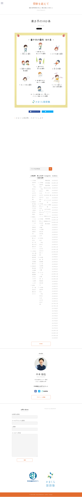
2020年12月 (54, 217)
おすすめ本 (47, 213)
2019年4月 (55, 264)
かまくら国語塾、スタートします (30, 118)
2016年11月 (54, 333)
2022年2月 (55, 205)
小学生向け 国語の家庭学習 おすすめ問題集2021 (34, 259)
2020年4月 (55, 237)
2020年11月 (54, 219)
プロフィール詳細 (41, 397)
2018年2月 (55, 298)
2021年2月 (55, 215)
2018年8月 (55, 283)
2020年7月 (55, 229)
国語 (47, 192)
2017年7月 (55, 313)
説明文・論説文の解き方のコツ (34, 291)
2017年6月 (55, 315)
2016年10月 (54, 335)
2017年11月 (54, 306)
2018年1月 (55, 301)
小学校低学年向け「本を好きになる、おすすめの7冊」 (41, 298)
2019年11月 (54, 249)
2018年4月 (55, 293)
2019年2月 (55, 269)
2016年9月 (55, 338)
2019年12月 (54, 247)
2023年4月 (55, 190)
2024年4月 (55, 185)
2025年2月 (55, 180)
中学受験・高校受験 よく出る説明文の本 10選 (41, 266)
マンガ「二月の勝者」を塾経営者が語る (41, 281)
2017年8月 (55, 310)
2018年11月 (54, 276)
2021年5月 (55, 210)
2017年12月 (54, 303)
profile (46, 494)
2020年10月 (54, 222)
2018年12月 (54, 274)
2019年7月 (55, 259)
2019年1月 (55, 271)
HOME (41, 343)
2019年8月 (55, 256)
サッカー (47, 195)
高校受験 (47, 185)
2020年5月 (55, 234)
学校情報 (47, 225)
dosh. (47, 201)
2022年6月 (55, 200)
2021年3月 (55, 212)
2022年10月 (54, 195)
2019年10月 (54, 251)
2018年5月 (55, 291)
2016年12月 (54, 330)
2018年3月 (55, 296)
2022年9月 (55, 197)
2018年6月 (55, 288)
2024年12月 (54, 183)
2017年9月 (55, 308)
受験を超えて (41, 3)
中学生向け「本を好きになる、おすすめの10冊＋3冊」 (41, 249)
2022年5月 (55, 202)
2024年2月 (55, 188)
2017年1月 (55, 328)
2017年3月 (55, 323)
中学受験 (47, 183)
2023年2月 (55, 192)
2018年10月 (54, 279)
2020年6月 (55, 232)
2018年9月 (55, 281)
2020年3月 (55, 239)
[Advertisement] (41, 145)
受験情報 (47, 180)
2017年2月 (55, 325)
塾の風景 (47, 232)
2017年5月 (55, 318)
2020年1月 (55, 244)
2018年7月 (55, 286)
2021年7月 (55, 207)
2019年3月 (55, 266)
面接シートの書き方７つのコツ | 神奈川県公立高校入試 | (34, 225)
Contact (51, 494)
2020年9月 (55, 224)
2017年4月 (55, 320)
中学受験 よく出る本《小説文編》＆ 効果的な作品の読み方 (42, 229)
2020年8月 (55, 227)
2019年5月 (55, 261)
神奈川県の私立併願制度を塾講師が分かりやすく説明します (34, 277)
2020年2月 (55, 242)
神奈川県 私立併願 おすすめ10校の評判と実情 (34, 208)
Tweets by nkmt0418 (50, 408)
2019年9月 (55, 254)
